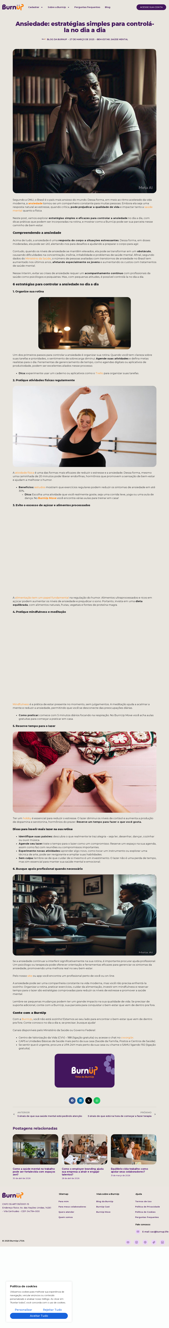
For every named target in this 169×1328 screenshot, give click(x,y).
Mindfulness (21, 704)
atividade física (24, 472)
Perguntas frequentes (87, 7)
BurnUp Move (47, 498)
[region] (39, 1301)
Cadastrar (35, 7)
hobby (27, 818)
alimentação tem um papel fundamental (42, 597)
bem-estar (103, 39)
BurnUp (27, 1019)
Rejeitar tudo (52, 1309)
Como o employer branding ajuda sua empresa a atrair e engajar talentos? (83, 1171)
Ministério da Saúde (38, 258)
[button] (72, 1100)
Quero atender (66, 1212)
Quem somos (66, 1217)
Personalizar (23, 1309)
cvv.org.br (127, 1037)
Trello (99, 373)
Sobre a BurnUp (59, 7)
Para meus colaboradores (72, 1206)
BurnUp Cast (103, 1206)
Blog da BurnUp (104, 1201)
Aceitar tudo (39, 1315)
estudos (39, 487)
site (30, 975)
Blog (107, 7)
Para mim (64, 1201)
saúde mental (119, 39)
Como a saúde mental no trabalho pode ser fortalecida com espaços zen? (34, 1171)
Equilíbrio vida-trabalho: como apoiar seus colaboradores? (129, 1170)
